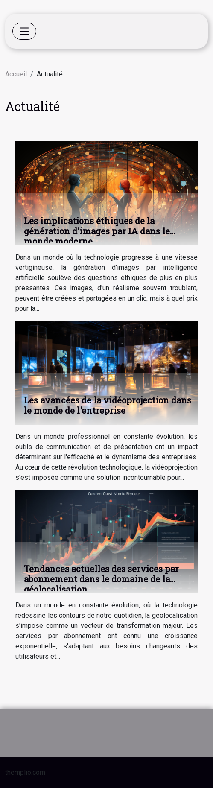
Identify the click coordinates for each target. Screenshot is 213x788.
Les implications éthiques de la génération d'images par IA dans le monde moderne (97, 231)
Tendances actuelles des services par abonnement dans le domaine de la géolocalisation (101, 579)
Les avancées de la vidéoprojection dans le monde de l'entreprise (107, 405)
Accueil (16, 74)
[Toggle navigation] (24, 31)
